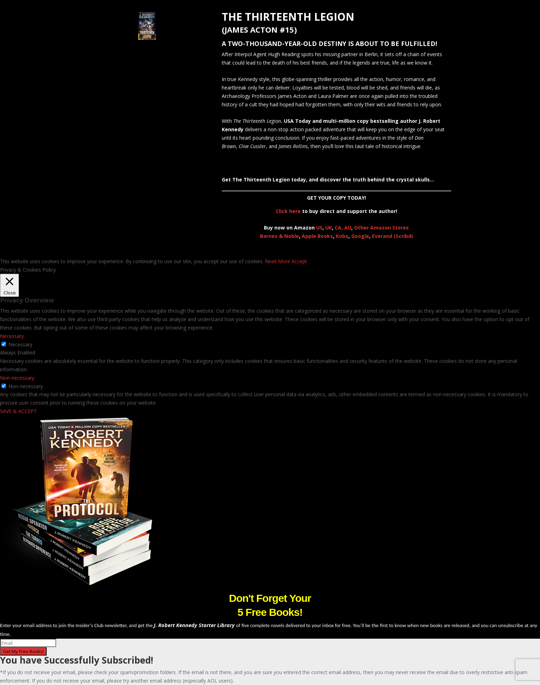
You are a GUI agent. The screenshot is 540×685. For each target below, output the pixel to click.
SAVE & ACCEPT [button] (18, 411)
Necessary (20, 344)
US (319, 227)
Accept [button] (299, 261)
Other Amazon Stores (381, 227)
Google (360, 236)
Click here (288, 211)
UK (328, 227)
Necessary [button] (12, 336)
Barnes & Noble (279, 236)
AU (347, 227)
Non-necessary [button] (17, 377)
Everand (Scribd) (392, 236)
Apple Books (317, 236)
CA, (339, 227)
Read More (277, 261)
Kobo (342, 236)
